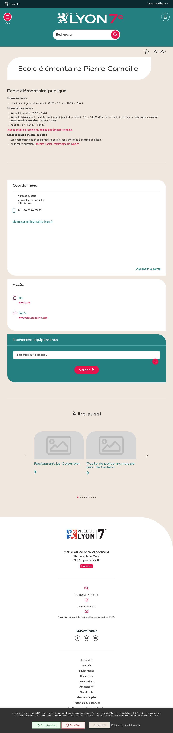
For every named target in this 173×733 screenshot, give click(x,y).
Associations (86, 682)
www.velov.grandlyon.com (33, 318)
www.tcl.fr (24, 303)
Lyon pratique (158, 3)
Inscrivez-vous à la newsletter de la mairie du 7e (86, 617)
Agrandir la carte (148, 269)
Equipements (86, 671)
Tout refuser (73, 725)
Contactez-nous (87, 607)
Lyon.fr (14, 4)
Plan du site (86, 692)
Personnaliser (99, 725)
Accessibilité (86, 687)
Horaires (86, 566)
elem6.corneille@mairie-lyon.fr (33, 221)
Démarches (86, 676)
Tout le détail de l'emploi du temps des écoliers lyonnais (39, 130)
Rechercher (64, 34)
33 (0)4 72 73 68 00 (86, 595)
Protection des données (86, 703)
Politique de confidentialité (126, 725)
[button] (146, 51)
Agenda (86, 665)
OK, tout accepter (46, 725)
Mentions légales (86, 697)
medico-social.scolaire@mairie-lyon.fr (57, 144)
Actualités (86, 660)
